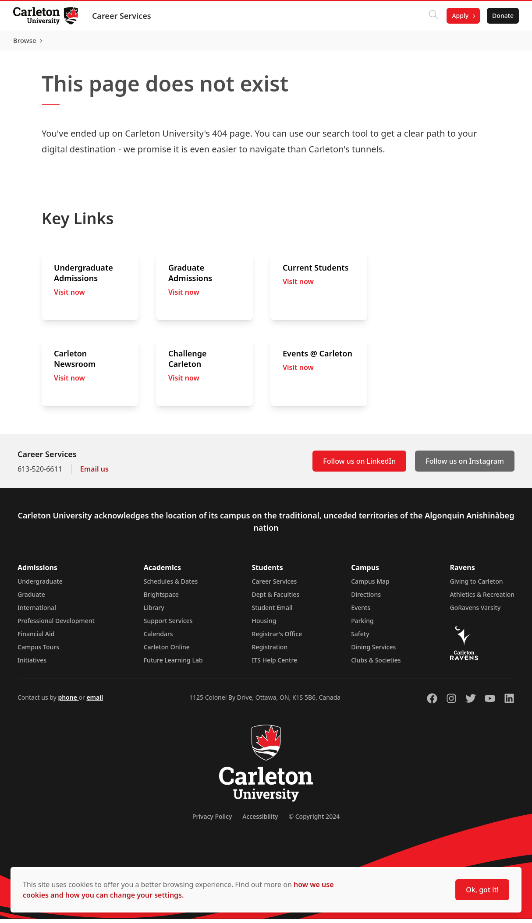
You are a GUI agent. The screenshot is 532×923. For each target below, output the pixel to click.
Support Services (168, 624)
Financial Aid (36, 638)
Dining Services (373, 651)
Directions (366, 598)
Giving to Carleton (476, 585)
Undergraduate (40, 585)
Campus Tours (38, 651)
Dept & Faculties (276, 598)
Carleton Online (167, 651)
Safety (360, 638)
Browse (501, 42)
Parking (362, 624)
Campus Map (370, 585)
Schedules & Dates (171, 585)
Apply (459, 15)
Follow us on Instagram (465, 465)
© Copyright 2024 (314, 820)
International (37, 611)
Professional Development (56, 624)
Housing (264, 624)
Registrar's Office (277, 638)
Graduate (31, 598)
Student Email (272, 611)
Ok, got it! (482, 890)
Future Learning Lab (173, 664)
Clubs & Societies (376, 664)
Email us (94, 473)
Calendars (158, 638)
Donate (502, 15)
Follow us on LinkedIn (359, 465)
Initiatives (32, 664)
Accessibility (260, 820)
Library (154, 611)
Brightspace (161, 598)
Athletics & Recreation (482, 598)
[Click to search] (432, 16)
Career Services (122, 16)
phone (68, 701)
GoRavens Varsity (475, 611)
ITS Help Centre (275, 664)
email (94, 701)
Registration (270, 651)
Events (360, 611)
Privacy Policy (212, 820)
